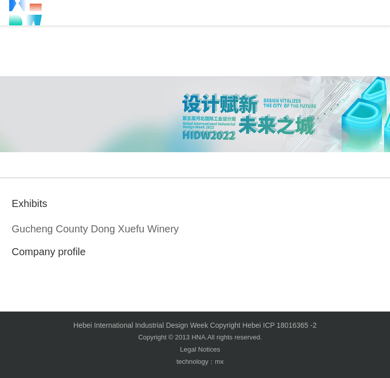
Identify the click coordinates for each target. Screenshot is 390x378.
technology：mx (199, 361)
